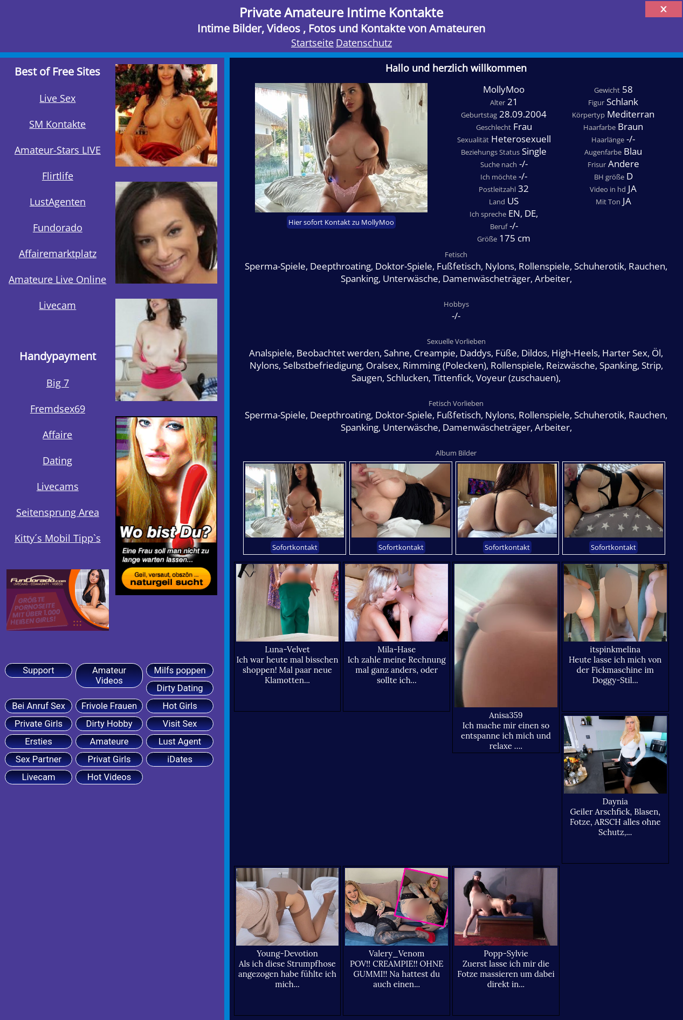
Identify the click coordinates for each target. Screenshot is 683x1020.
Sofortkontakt (295, 547)
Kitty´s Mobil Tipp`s (58, 538)
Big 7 (57, 382)
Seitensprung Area (57, 512)
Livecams (58, 486)
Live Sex (57, 98)
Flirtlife (57, 175)
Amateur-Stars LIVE (58, 149)
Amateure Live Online (57, 279)
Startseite (312, 42)
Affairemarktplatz (57, 253)
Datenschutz (364, 42)
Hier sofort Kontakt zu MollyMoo (341, 222)
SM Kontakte (57, 123)
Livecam (57, 305)
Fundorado (57, 227)
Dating (57, 460)
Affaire (57, 434)
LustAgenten (58, 201)
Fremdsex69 (57, 408)
